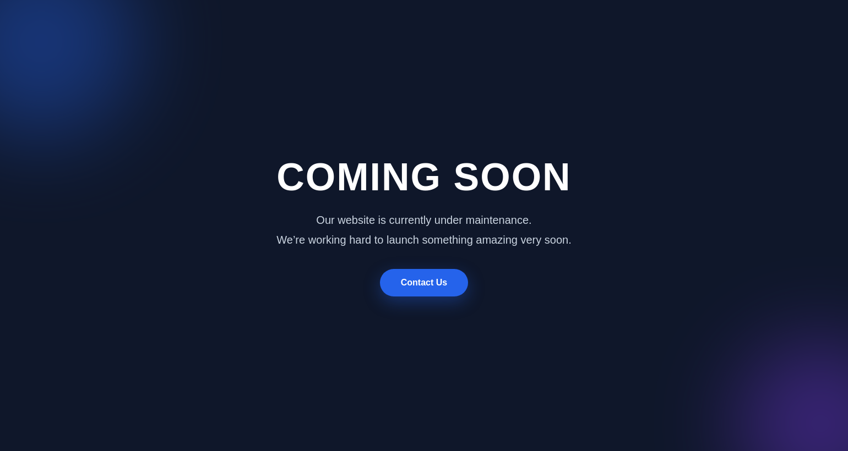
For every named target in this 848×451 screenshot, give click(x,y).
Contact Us (424, 282)
